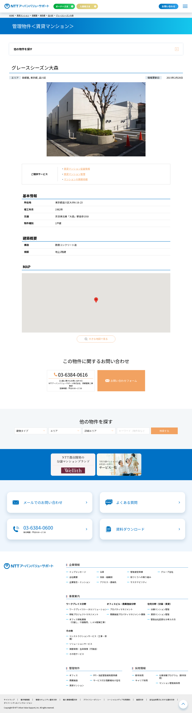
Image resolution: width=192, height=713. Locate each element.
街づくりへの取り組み (140, 577)
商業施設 (73, 680)
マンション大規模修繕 (76, 179)
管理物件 (74, 668)
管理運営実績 (136, 572)
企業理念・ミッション (79, 582)
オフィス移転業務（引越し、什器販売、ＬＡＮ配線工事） (88, 620)
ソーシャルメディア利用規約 (118, 700)
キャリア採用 (141, 680)
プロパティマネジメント (121, 609)
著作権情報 (25, 700)
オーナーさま (62, 6)
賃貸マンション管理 (74, 174)
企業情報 (74, 565)
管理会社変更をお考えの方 (163, 619)
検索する (164, 431)
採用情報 (140, 668)
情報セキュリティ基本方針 (46, 700)
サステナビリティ (138, 582)
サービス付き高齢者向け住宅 (106, 680)
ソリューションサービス (80, 644)
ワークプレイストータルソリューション (88, 609)
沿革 (102, 572)
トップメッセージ (77, 572)
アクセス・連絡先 (108, 582)
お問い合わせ (168, 6)
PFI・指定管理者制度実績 (105, 675)
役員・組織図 (106, 577)
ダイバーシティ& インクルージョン (18, 703)
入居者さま (85, 6)
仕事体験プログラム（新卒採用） (172, 676)
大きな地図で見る (98, 339)
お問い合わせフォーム (123, 381)
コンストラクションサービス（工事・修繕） (88, 637)
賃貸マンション (76, 685)
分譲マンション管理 (160, 609)
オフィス (73, 675)
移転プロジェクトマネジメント (83, 614)
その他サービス (76, 654)
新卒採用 (139, 675)
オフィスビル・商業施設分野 (121, 603)
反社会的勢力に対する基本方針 (162, 700)
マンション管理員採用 (169, 683)
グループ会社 (167, 572)
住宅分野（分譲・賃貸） (159, 603)
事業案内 (74, 596)
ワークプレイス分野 (76, 603)
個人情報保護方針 (70, 700)
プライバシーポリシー (92, 700)
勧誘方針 (139, 700)
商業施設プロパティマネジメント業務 (127, 614)
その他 (69, 630)
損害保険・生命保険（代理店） (83, 649)
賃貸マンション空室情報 (77, 168)
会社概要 (73, 577)
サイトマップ (9, 700)
